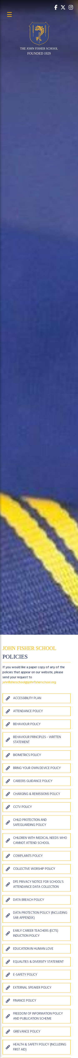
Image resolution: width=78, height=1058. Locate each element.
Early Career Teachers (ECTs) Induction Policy (35, 933)
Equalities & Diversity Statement (38, 962)
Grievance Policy (26, 1031)
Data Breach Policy (28, 900)
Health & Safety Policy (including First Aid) (39, 1047)
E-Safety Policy (25, 974)
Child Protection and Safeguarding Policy (30, 822)
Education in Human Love (33, 949)
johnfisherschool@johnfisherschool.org (29, 682)
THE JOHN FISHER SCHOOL (39, 48)
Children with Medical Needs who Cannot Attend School (40, 840)
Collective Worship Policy (34, 869)
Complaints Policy (28, 856)
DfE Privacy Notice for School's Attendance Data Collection (38, 884)
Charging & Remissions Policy (36, 794)
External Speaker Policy (32, 987)
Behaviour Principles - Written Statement (37, 739)
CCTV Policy (22, 807)
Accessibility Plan (27, 698)
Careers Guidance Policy (32, 781)
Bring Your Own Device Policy (37, 768)
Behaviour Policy (27, 724)
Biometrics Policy (27, 755)
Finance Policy (24, 1000)
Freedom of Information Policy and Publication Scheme (38, 1016)
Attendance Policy (28, 711)
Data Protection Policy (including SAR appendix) (40, 915)
